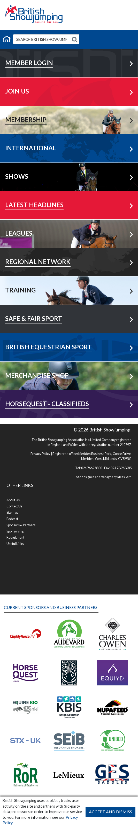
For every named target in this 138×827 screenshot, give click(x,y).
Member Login (69, 53)
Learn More (69, 82)
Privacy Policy (40, 454)
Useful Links (15, 544)
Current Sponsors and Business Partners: (51, 607)
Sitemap (12, 512)
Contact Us (14, 506)
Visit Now (69, 337)
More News (69, 195)
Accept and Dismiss (110, 811)
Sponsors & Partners (20, 525)
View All (69, 224)
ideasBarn (124, 476)
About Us (13, 500)
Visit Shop (69, 366)
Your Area (69, 252)
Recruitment (15, 537)
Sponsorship (15, 531)
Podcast (12, 519)
